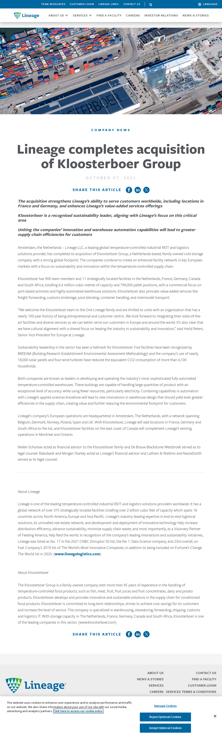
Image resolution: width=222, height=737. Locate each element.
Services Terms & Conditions (191, 691)
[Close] (215, 716)
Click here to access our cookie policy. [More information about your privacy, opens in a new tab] (78, 711)
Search (150, 4)
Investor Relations (161, 15)
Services (156, 685)
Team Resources (53, 4)
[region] (111, 716)
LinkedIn (137, 190)
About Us (155, 673)
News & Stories (196, 15)
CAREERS (133, 15)
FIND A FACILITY (109, 15)
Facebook (129, 190)
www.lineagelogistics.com (77, 554)
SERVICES (80, 15)
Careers (157, 691)
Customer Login (82, 4)
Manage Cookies (165, 706)
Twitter (146, 190)
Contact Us (131, 4)
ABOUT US (56, 15)
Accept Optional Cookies (165, 728)
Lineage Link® (108, 4)
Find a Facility (204, 679)
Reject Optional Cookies (165, 717)
